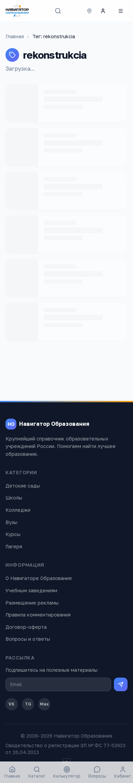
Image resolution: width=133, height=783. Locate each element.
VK (12, 704)
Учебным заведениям (31, 590)
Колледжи (17, 510)
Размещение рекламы (32, 603)
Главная (14, 36)
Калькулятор (66, 772)
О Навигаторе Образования (38, 578)
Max (44, 704)
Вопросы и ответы (27, 639)
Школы (13, 498)
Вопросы (97, 772)
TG (28, 704)
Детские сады (22, 486)
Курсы (12, 534)
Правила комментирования (38, 615)
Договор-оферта (26, 627)
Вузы (11, 522)
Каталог (36, 772)
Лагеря (13, 546)
